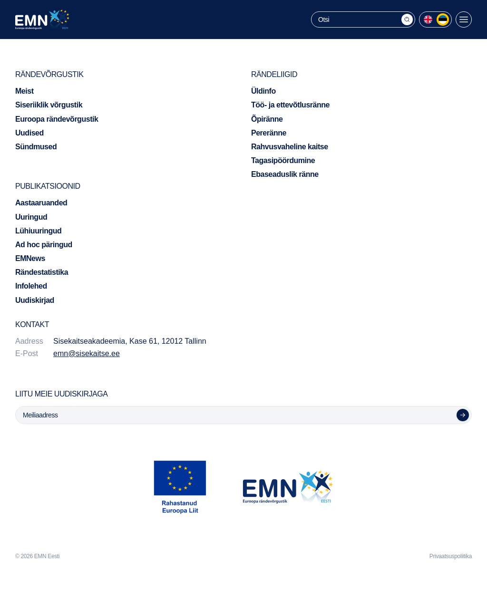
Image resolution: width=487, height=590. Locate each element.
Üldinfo (263, 91)
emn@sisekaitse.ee (86, 353)
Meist (24, 91)
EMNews (30, 258)
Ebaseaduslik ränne (285, 174)
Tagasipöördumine (283, 160)
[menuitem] (428, 19)
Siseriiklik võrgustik (48, 105)
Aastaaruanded (41, 203)
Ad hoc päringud (43, 245)
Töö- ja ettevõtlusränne (290, 105)
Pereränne (268, 133)
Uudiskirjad (34, 300)
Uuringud (31, 217)
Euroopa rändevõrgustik (56, 119)
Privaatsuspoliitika (450, 556)
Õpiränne (266, 119)
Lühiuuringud (38, 231)
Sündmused (36, 147)
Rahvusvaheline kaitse (289, 147)
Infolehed (31, 286)
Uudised (29, 133)
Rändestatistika (41, 272)
